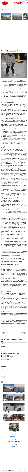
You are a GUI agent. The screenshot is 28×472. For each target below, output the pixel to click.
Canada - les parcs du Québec (7, 470)
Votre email (3, 366)
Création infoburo (23, 470)
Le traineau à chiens (19, 411)
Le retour (14, 431)
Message (3, 346)
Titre (2, 341)
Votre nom (3, 361)
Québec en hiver (8, 401)
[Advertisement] (14, 35)
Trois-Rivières (8, 422)
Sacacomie (19, 422)
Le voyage (8, 392)
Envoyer (3, 377)
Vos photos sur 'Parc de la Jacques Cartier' (10, 353)
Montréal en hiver (19, 392)
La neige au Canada (19, 401)
